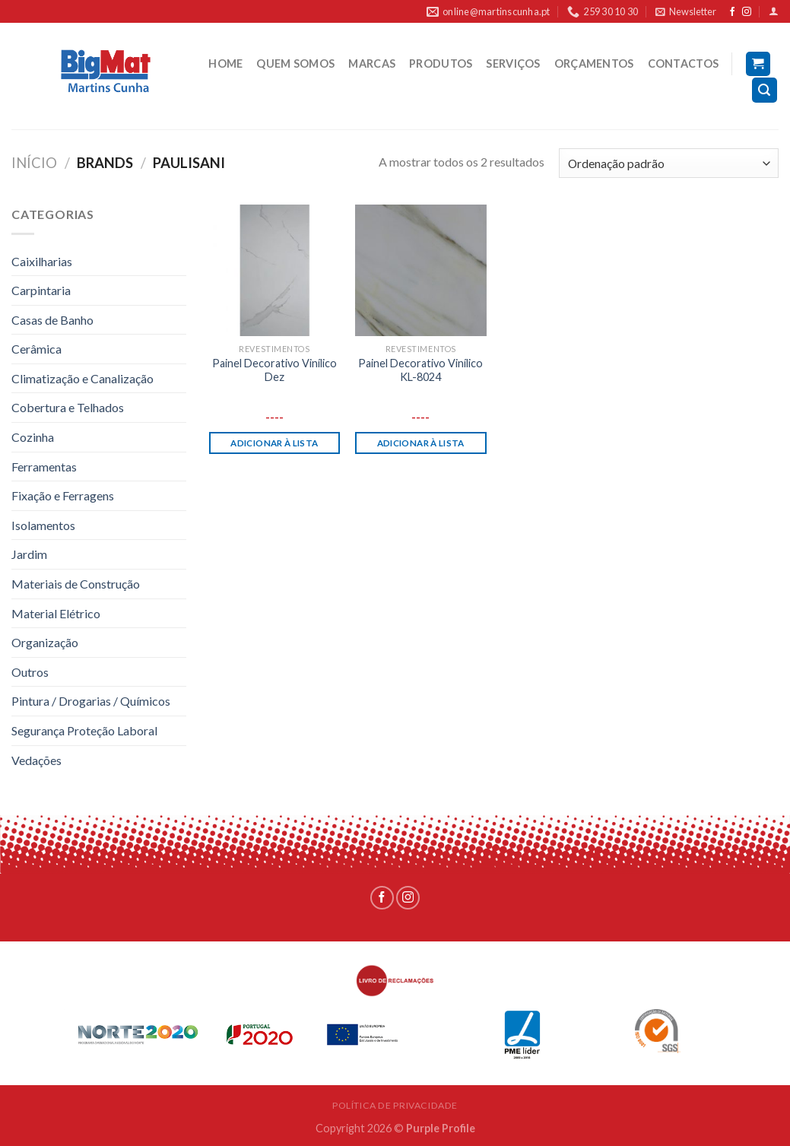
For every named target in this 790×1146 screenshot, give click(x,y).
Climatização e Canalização (82, 378)
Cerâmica (36, 348)
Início (34, 162)
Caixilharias (41, 261)
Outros (30, 672)
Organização (44, 642)
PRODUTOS (440, 63)
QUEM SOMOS (295, 63)
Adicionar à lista (274, 443)
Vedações (36, 760)
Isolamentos (43, 525)
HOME (225, 63)
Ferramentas (44, 466)
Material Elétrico (55, 613)
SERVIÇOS (513, 63)
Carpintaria (41, 290)
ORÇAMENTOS (594, 63)
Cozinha (32, 437)
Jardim (29, 554)
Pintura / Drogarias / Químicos (90, 701)
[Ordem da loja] (669, 163)
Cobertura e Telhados (67, 407)
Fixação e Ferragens (62, 495)
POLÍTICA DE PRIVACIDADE (395, 1105)
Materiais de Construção (75, 583)
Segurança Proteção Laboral (84, 730)
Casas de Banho (52, 320)
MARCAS (371, 63)
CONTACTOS (683, 63)
